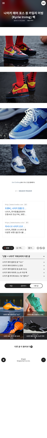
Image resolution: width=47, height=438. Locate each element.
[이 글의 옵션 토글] (12, 297)
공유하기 (23, 335)
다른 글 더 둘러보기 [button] (22, 395)
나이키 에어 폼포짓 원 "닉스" (12, 311)
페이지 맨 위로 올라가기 (43, 409)
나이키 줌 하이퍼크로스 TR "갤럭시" (15, 325)
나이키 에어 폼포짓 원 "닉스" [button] (11, 353)
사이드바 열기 (4, 3)
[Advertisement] (23, 216)
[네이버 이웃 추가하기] (31, 297)
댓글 (11, 335)
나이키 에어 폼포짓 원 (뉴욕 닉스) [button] (11, 377)
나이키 (11, 305)
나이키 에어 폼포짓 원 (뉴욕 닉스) (14, 318)
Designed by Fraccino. (23, 410)
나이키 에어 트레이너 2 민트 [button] (35, 353)
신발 (4, 305)
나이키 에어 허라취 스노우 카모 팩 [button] (35, 377)
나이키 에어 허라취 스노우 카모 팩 (14, 321)
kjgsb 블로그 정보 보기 (43, 3)
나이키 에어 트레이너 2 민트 (12, 314)
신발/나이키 (30, 20)
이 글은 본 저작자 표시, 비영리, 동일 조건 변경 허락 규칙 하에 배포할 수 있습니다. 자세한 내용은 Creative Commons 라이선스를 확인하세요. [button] (40, 297)
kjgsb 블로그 (4, 409)
